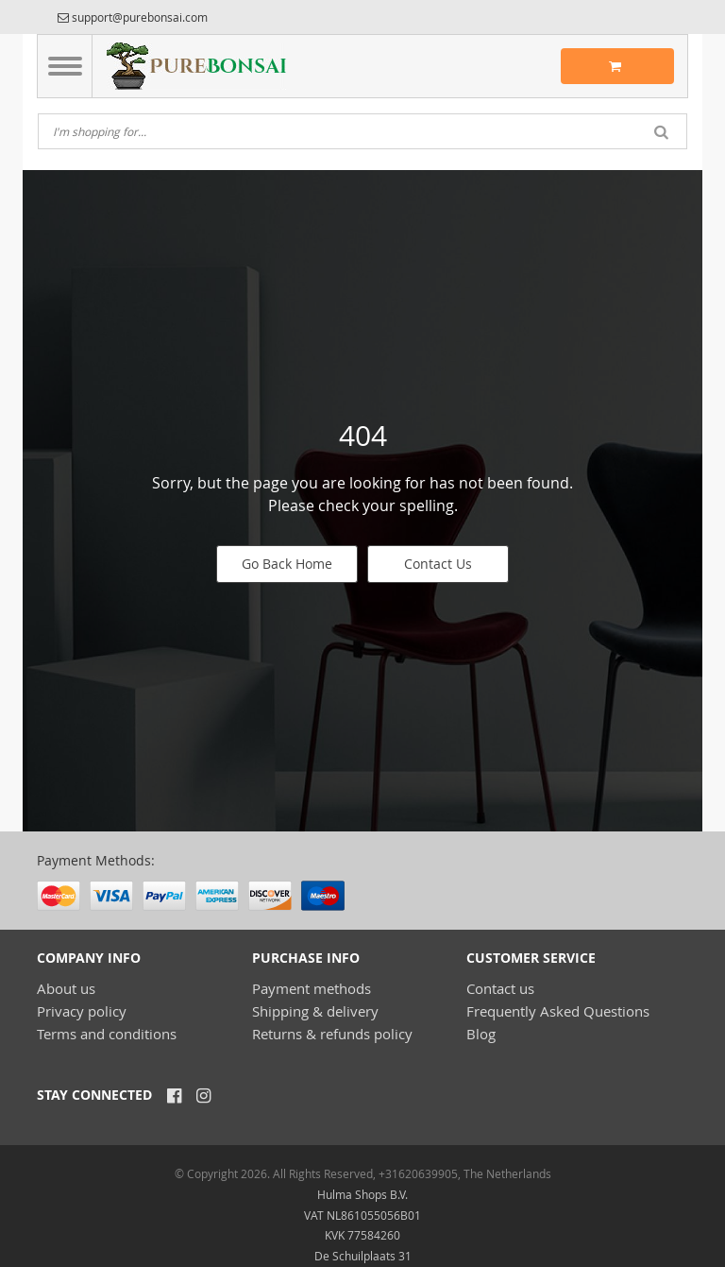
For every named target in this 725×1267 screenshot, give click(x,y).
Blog (481, 1033)
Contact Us (438, 564)
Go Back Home (287, 564)
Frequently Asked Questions (557, 1011)
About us (66, 988)
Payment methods (311, 988)
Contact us (500, 988)
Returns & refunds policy (332, 1033)
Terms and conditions (107, 1033)
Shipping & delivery (315, 1011)
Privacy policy (81, 1011)
